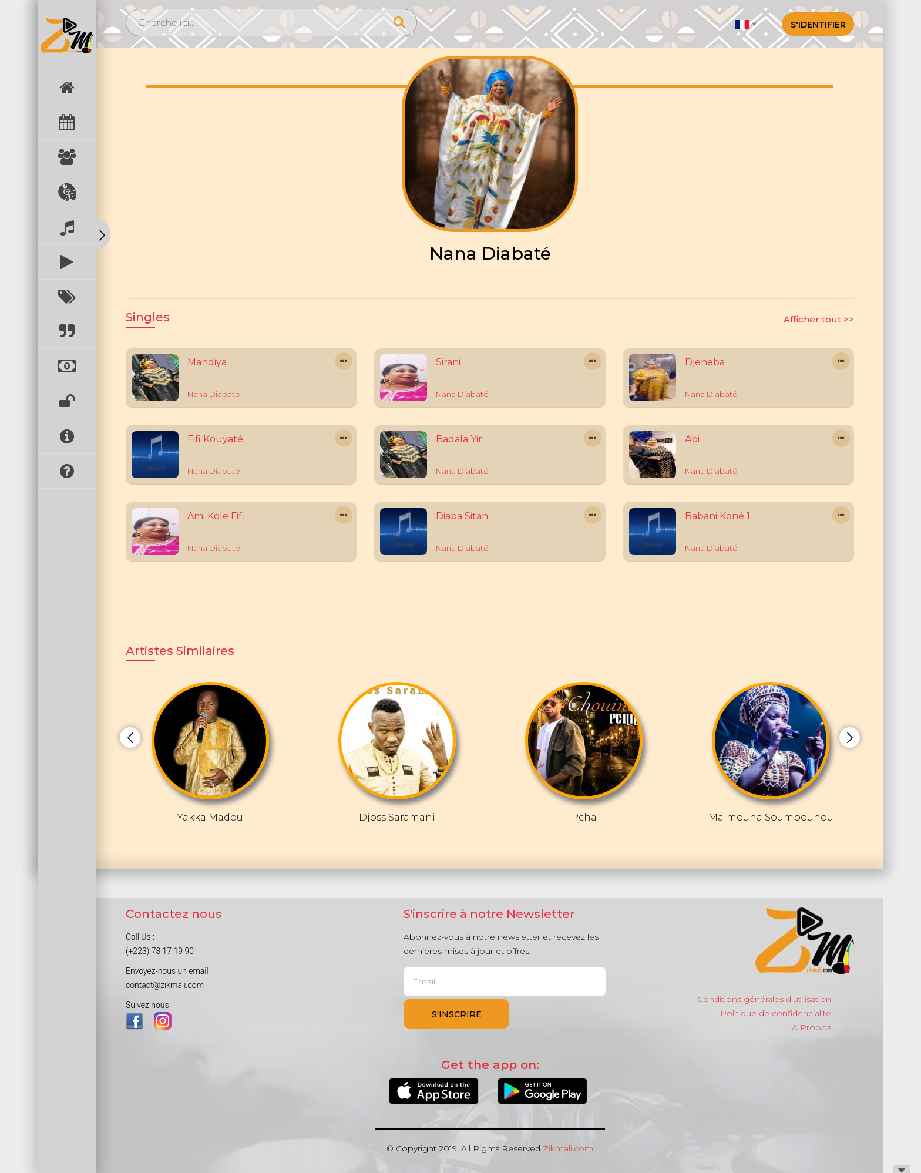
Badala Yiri (460, 439)
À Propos (811, 1027)
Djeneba (705, 362)
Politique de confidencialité (775, 1013)
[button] (746, 23)
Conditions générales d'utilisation (764, 999)
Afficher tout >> (819, 319)
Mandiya (207, 362)
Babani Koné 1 (717, 516)
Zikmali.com (568, 1148)
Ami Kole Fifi (215, 516)
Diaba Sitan (462, 516)
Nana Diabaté (213, 394)
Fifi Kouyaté (215, 439)
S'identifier (818, 24)
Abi (692, 439)
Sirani (448, 362)
